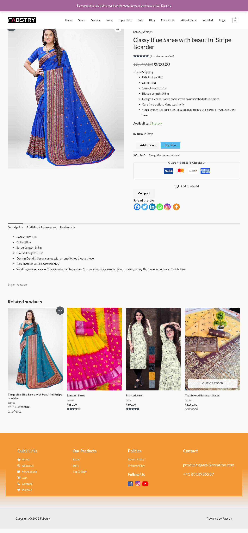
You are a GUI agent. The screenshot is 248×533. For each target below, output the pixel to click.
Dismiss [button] (166, 5)
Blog (152, 20)
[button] (117, 29)
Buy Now (170, 145)
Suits (109, 20)
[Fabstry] (22, 19)
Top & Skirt (125, 20)
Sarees (95, 20)
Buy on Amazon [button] (18, 285)
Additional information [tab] (43, 228)
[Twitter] (144, 207)
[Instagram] (167, 207)
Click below (178, 270)
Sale (140, 20)
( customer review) (162, 56)
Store (81, 20)
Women (148, 31)
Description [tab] (16, 228)
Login (222, 20)
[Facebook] (137, 207)
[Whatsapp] (159, 207)
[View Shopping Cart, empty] (234, 20)
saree (56, 270)
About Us (187, 20)
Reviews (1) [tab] (70, 228)
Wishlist (207, 20)
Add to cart (148, 145)
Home (68, 20)
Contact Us (168, 20)
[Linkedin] (152, 207)
